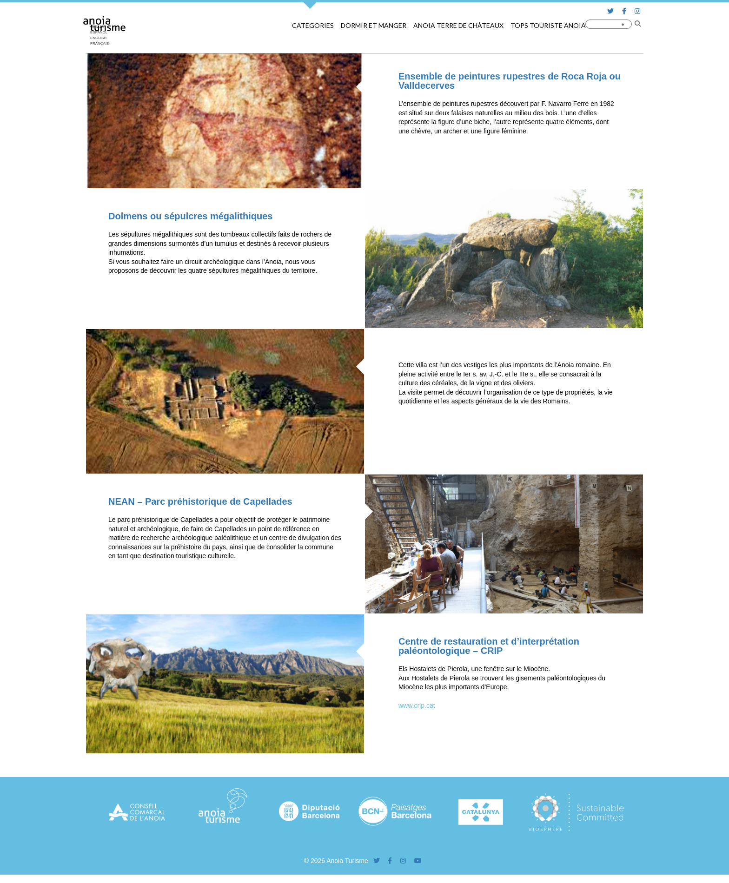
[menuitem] (102, 38)
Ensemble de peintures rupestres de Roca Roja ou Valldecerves (509, 81)
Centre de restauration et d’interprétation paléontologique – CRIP (488, 646)
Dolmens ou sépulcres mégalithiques (190, 216)
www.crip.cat (416, 705)
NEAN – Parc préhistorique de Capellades (200, 501)
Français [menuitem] (99, 43)
